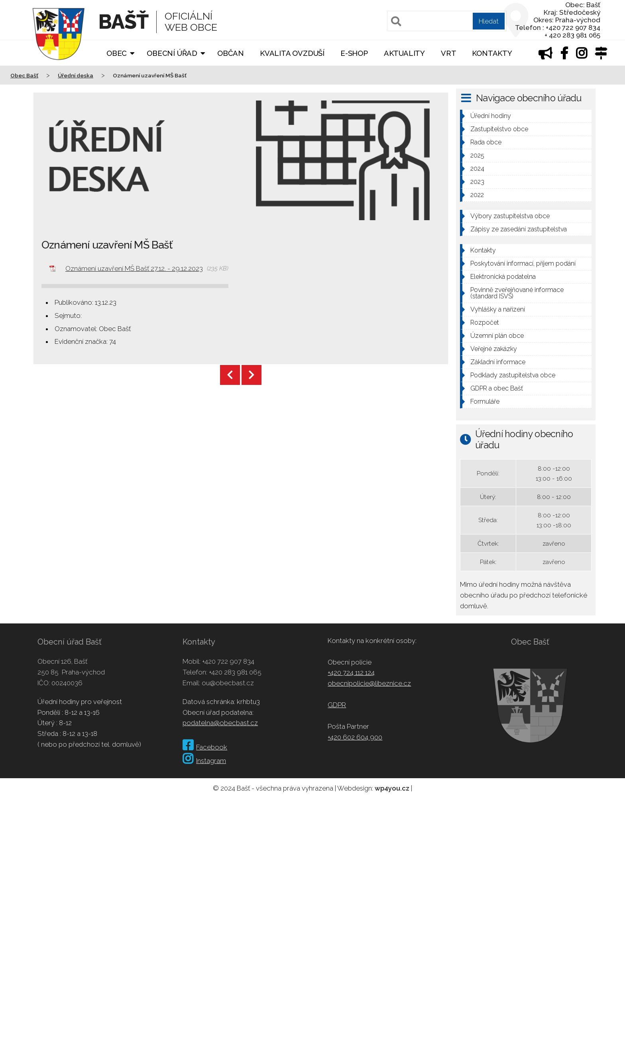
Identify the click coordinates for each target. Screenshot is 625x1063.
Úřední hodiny (490, 116)
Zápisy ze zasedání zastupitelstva (518, 229)
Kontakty (492, 53)
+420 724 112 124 (351, 672)
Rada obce (485, 142)
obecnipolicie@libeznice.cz (369, 683)
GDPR (337, 705)
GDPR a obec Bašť (496, 388)
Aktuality (404, 53)
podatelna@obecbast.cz (220, 723)
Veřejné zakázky (493, 349)
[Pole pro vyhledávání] (447, 21)
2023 (477, 181)
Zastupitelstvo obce (499, 129)
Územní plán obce (497, 335)
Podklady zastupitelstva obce (512, 375)
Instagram (204, 761)
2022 (477, 195)
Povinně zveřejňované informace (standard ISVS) (517, 293)
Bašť (123, 22)
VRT (448, 53)
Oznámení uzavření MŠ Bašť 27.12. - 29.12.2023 (134, 268)
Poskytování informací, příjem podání (523, 263)
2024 (477, 168)
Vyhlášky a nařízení (497, 309)
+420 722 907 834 (228, 661)
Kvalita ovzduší (292, 53)
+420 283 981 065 (235, 672)
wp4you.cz (392, 788)
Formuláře (484, 401)
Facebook (205, 747)
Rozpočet (484, 322)
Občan (230, 53)
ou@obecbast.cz (228, 683)
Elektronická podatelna (503, 276)
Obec (116, 53)
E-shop (354, 53)
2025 (477, 155)
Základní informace (497, 362)
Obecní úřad (172, 53)
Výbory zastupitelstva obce (510, 216)
